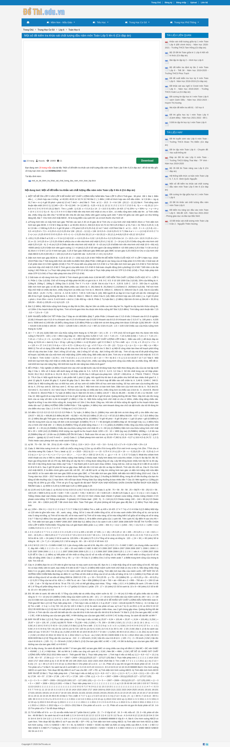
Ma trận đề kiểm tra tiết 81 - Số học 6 (187, 107)
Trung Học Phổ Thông (183, 22)
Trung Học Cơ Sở (136, 22)
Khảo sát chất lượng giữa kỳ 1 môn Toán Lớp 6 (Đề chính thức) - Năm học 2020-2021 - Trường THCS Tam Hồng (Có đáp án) (187, 44)
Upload (193, 2)
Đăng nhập (181, 2)
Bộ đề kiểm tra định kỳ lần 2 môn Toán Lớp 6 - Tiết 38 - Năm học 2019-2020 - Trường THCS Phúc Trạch (187, 70)
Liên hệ (204, 2)
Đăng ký (168, 2)
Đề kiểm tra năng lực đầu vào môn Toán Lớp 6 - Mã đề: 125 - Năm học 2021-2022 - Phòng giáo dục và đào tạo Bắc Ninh (187, 213)
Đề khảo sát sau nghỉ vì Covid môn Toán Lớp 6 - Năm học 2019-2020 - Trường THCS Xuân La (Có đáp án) (187, 89)
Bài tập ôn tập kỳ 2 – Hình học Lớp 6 (186, 60)
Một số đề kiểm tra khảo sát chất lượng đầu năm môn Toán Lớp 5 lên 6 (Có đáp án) (187, 186)
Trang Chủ (156, 2)
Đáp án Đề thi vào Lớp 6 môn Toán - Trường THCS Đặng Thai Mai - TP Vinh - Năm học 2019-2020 (187, 160)
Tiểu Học (99, 22)
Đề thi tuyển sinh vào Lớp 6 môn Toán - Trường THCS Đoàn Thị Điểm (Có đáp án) (187, 141)
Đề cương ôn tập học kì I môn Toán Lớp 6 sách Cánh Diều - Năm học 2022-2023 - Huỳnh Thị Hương (187, 99)
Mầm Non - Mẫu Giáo (59, 22)
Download (147, 160)
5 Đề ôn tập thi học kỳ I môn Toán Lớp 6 (188, 122)
